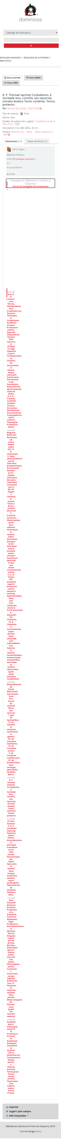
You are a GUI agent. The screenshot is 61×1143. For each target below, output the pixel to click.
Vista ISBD (11, 82)
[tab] (13, 141)
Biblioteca (5, 60)
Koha (38, 1131)
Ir (31, 45)
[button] (27, 14)
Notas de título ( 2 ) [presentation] (37, 141)
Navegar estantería (26, 159)
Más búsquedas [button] (16, 1115)
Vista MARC (33, 77)
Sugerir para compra (18, 1111)
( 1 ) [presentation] (13, 141)
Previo (7, 190)
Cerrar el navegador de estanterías (34, 186)
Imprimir (12, 1107)
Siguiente (7, 289)
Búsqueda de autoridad (36, 57)
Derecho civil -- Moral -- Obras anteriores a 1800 (28, 133)
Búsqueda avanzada (10, 57)
